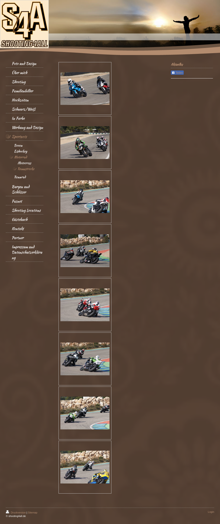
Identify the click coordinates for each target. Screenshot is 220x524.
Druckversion (16, 512)
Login (211, 511)
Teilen (177, 72)
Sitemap (32, 512)
